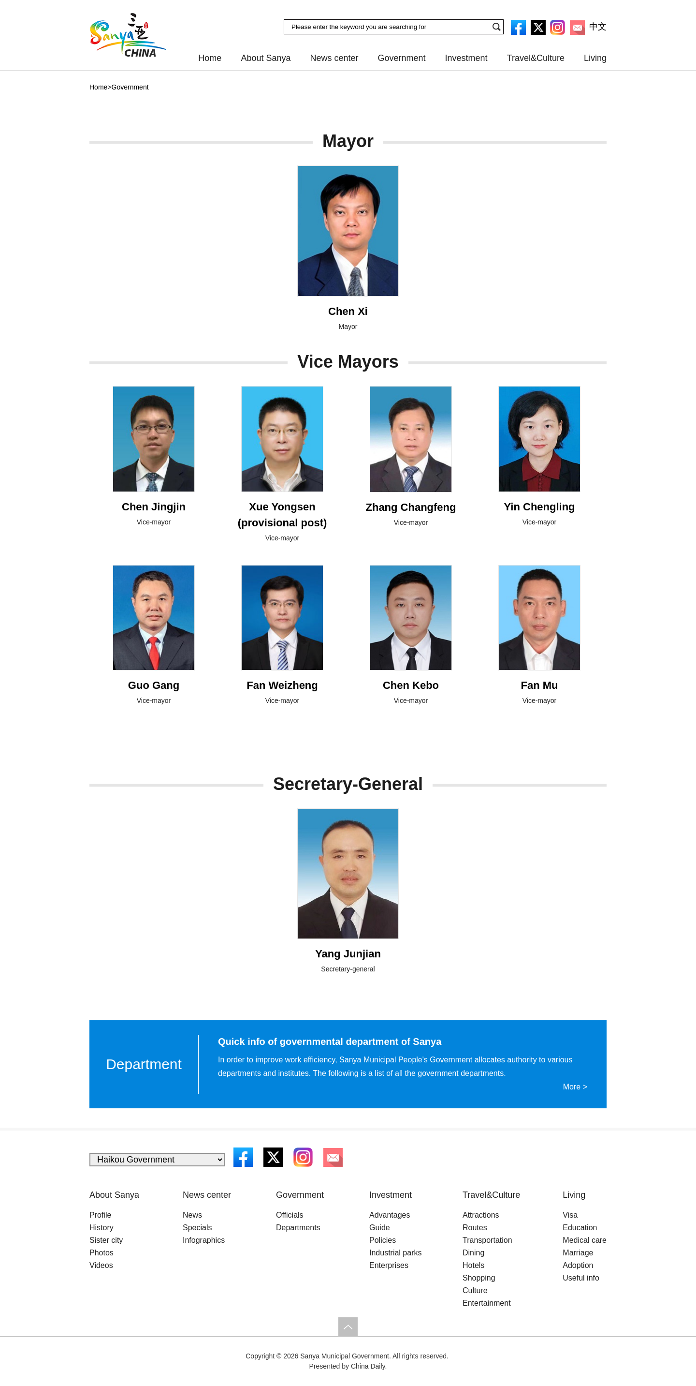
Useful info (581, 1278)
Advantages (389, 1215)
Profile (100, 1215)
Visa (570, 1215)
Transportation (487, 1240)
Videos (101, 1265)
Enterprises (388, 1265)
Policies (382, 1240)
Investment (466, 58)
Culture (475, 1290)
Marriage (578, 1253)
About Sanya (265, 58)
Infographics (204, 1240)
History (101, 1227)
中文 (598, 26)
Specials (197, 1227)
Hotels (473, 1265)
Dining (473, 1253)
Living (595, 58)
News (192, 1215)
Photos (101, 1253)
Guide (379, 1227)
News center (334, 58)
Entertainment (487, 1303)
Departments (298, 1227)
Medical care (585, 1240)
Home (209, 58)
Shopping (479, 1278)
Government (402, 58)
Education (580, 1227)
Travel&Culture (536, 58)
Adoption (578, 1265)
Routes (475, 1227)
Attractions (481, 1215)
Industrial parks (395, 1253)
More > (575, 1087)
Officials (290, 1215)
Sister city (106, 1240)
